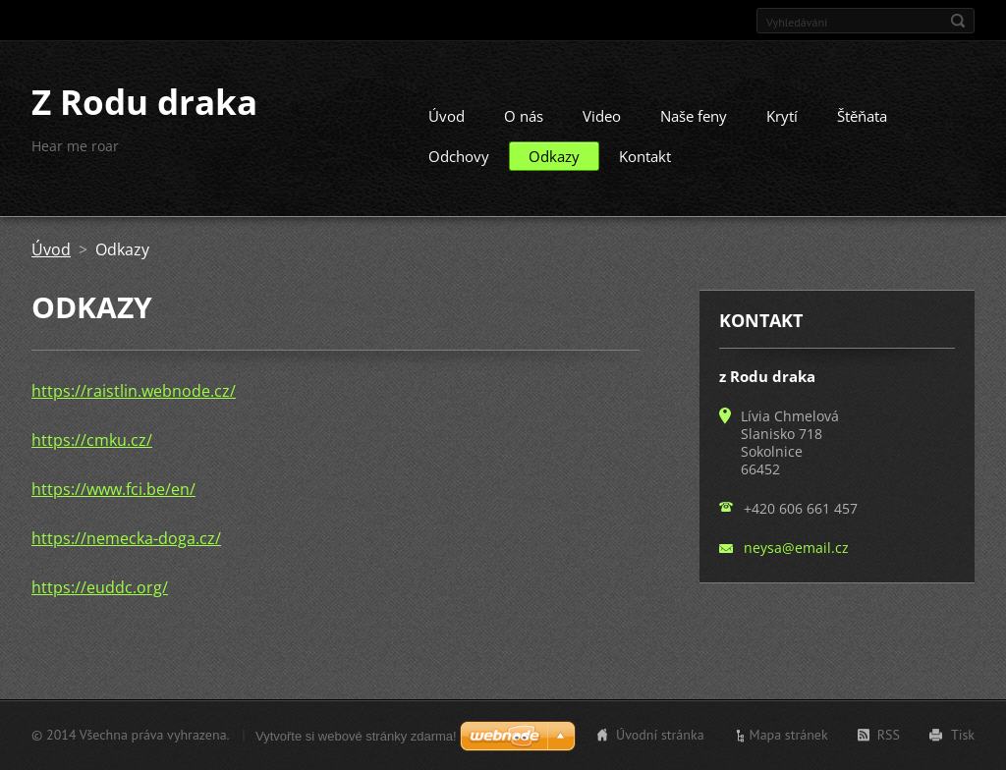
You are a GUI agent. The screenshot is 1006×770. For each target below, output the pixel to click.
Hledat (958, 20)
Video (602, 124)
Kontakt (645, 164)
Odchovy (458, 164)
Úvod (446, 124)
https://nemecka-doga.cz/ (126, 546)
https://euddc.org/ (99, 595)
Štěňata (862, 124)
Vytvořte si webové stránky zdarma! (356, 736)
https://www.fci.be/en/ (113, 497)
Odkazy (554, 164)
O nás (523, 124)
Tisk (963, 736)
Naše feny (693, 124)
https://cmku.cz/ (91, 448)
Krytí (782, 124)
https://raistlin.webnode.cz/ (133, 399)
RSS (888, 736)
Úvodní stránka (660, 736)
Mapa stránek (789, 736)
